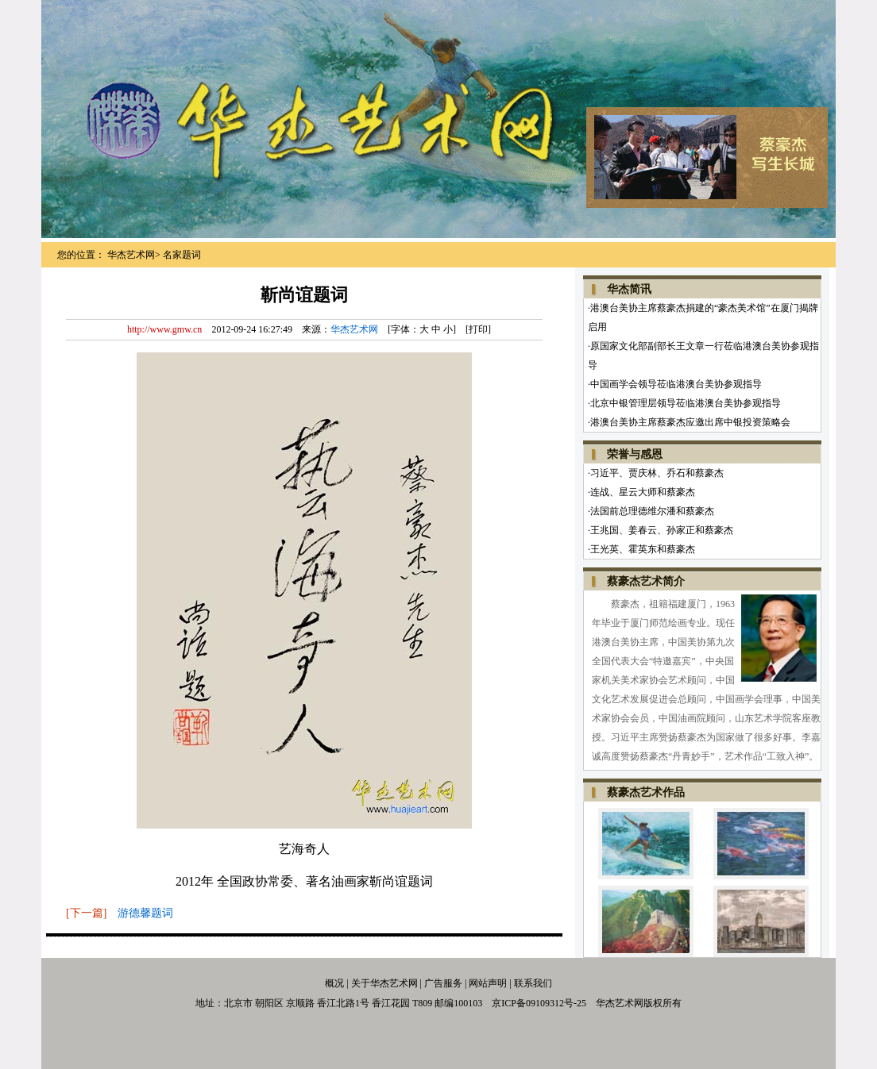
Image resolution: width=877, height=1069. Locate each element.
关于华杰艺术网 (384, 983)
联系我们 (533, 983)
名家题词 (182, 254)
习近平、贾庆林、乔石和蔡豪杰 (657, 473)
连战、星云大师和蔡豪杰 (642, 492)
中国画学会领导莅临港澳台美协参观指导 (676, 384)
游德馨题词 (145, 913)
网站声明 (488, 983)
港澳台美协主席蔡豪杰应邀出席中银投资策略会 (690, 422)
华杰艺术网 (131, 254)
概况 (334, 983)
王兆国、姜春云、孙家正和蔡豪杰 (661, 530)
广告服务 (442, 983)
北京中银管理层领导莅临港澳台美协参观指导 (685, 403)
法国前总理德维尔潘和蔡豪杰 (652, 511)
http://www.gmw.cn (164, 329)
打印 (478, 329)
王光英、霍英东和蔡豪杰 (642, 549)
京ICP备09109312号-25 (539, 1003)
